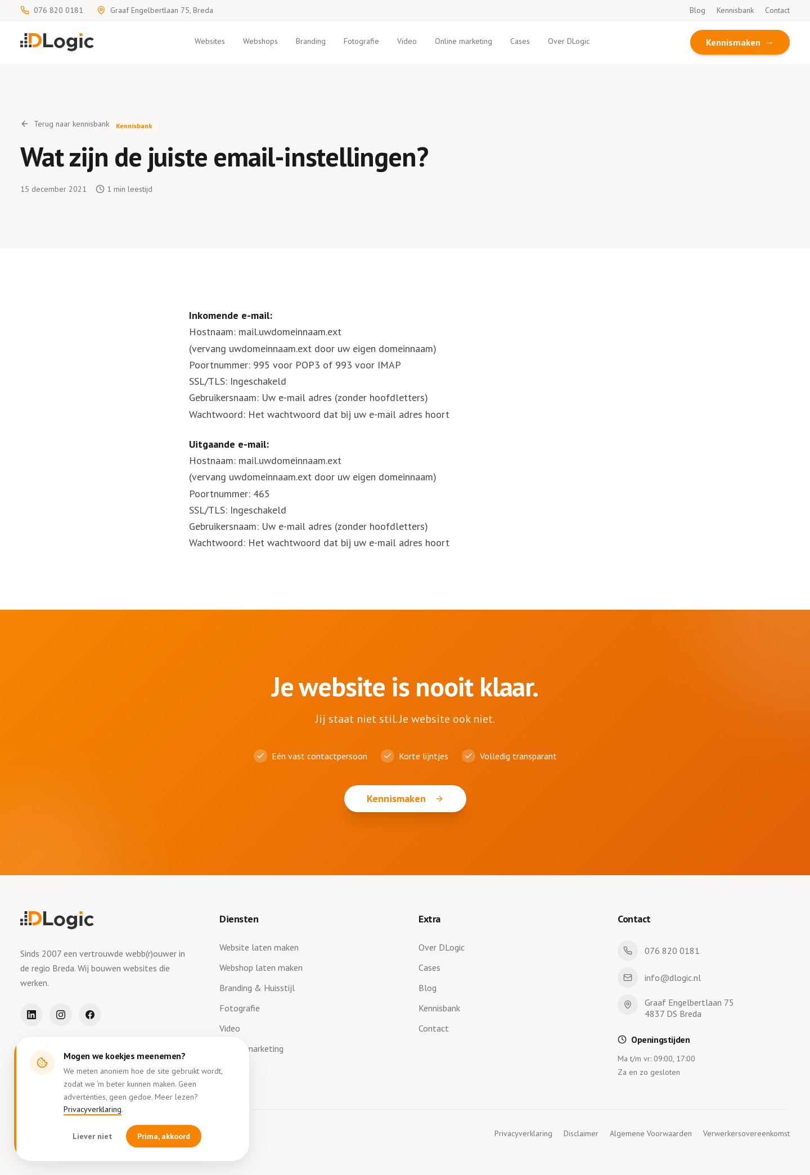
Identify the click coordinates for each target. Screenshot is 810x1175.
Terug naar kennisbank (64, 124)
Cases (520, 41)
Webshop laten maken (263, 967)
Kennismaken (740, 42)
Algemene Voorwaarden (651, 1133)
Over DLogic (569, 41)
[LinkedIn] (31, 1014)
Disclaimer (581, 1133)
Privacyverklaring (93, 1110)
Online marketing (463, 41)
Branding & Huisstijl (259, 987)
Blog (697, 10)
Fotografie (361, 41)
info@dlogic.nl (659, 977)
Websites (210, 41)
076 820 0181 (51, 10)
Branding (311, 41)
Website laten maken (261, 947)
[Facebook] (90, 1014)
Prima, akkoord (163, 1137)
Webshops (260, 41)
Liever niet (92, 1137)
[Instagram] (61, 1014)
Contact (777, 10)
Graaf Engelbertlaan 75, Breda (155, 10)
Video (407, 41)
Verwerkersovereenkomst (746, 1133)
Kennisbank (735, 10)
